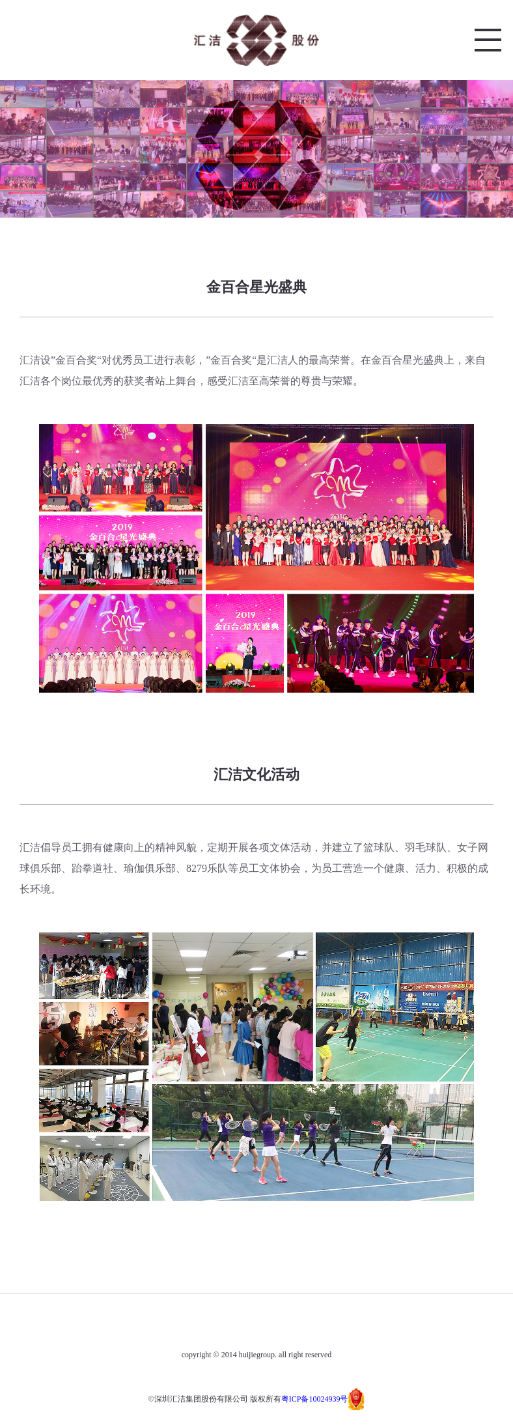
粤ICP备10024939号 (314, 1399)
